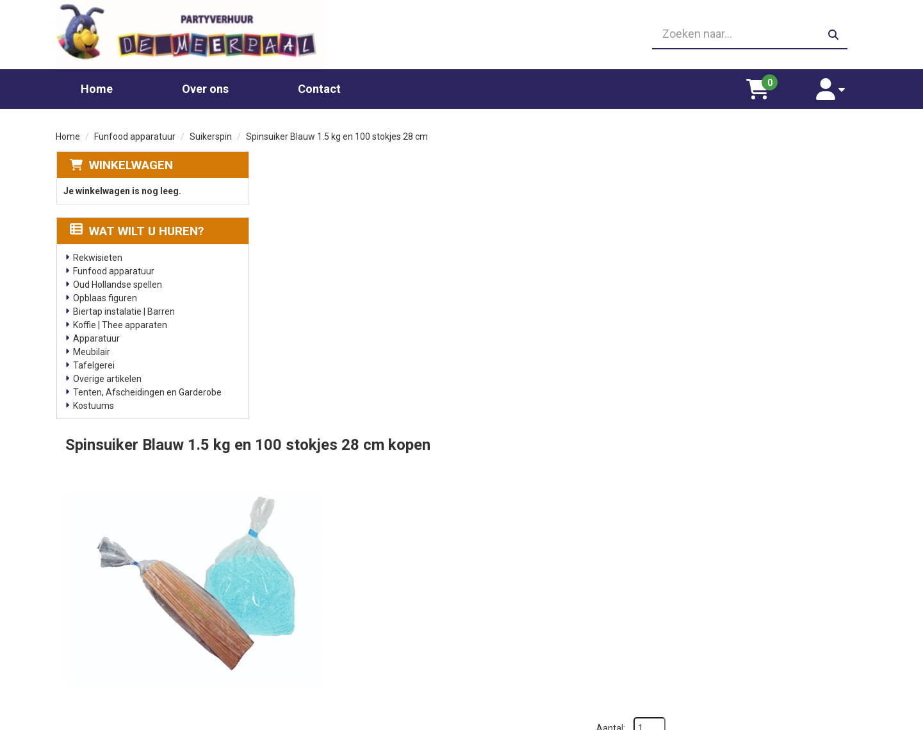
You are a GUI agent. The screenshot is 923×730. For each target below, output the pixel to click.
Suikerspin (211, 133)
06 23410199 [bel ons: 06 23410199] (110, 625)
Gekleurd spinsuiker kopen (329, 640)
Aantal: (800, 188)
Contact (319, 85)
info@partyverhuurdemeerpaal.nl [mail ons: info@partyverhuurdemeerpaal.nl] (150, 647)
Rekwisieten (97, 254)
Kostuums (92, 402)
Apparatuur (95, 335)
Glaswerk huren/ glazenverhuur (340, 601)
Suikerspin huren (311, 627)
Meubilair (91, 349)
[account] (835, 86)
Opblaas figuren (104, 295)
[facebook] (855, 719)
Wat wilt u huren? (136, 227)
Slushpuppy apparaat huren (333, 652)
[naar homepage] (185, 33)
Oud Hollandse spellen (116, 281)
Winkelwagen (130, 161)
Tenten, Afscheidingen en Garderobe (146, 389)
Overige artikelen (106, 375)
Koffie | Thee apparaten (119, 322)
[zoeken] (832, 33)
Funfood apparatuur (135, 133)
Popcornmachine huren (324, 614)
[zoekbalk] (738, 33)
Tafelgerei (93, 362)
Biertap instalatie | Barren (123, 308)
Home (97, 85)
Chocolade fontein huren (327, 588)
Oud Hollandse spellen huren (334, 665)
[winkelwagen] (769, 85)
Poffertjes (297, 678)
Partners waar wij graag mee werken (554, 588)
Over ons (205, 85)
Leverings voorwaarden (730, 588)
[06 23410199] (461, 33)
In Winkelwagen (805, 296)
